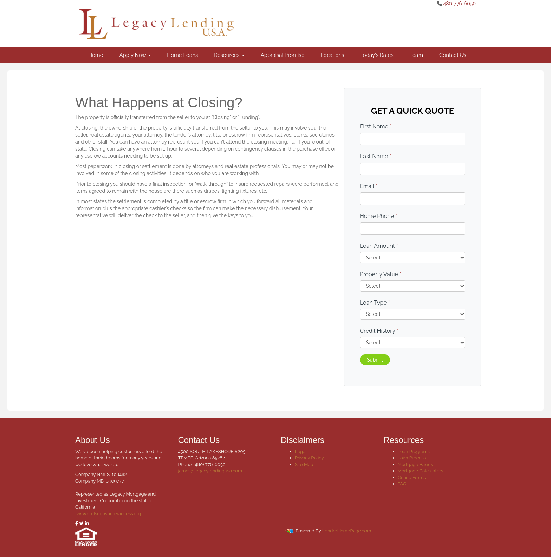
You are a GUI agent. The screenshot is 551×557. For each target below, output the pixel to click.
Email (368, 186)
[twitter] (81, 523)
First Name (375, 126)
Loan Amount (379, 246)
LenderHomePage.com (346, 530)
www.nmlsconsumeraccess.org (108, 513)
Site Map (304, 464)
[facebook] (76, 523)
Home (95, 55)
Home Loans (182, 55)
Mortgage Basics (415, 464)
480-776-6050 (459, 3)
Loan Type (375, 302)
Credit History (379, 330)
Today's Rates (376, 55)
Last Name (375, 156)
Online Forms (412, 477)
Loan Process (412, 457)
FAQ (402, 483)
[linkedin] (87, 523)
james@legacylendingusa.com (210, 470)
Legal (301, 451)
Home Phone (378, 216)
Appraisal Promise (283, 55)
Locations (332, 55)
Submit (375, 360)
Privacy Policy (309, 457)
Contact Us (452, 55)
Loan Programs (414, 451)
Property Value (380, 274)
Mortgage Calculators (420, 470)
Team (416, 55)
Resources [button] (229, 55)
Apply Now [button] (135, 55)
